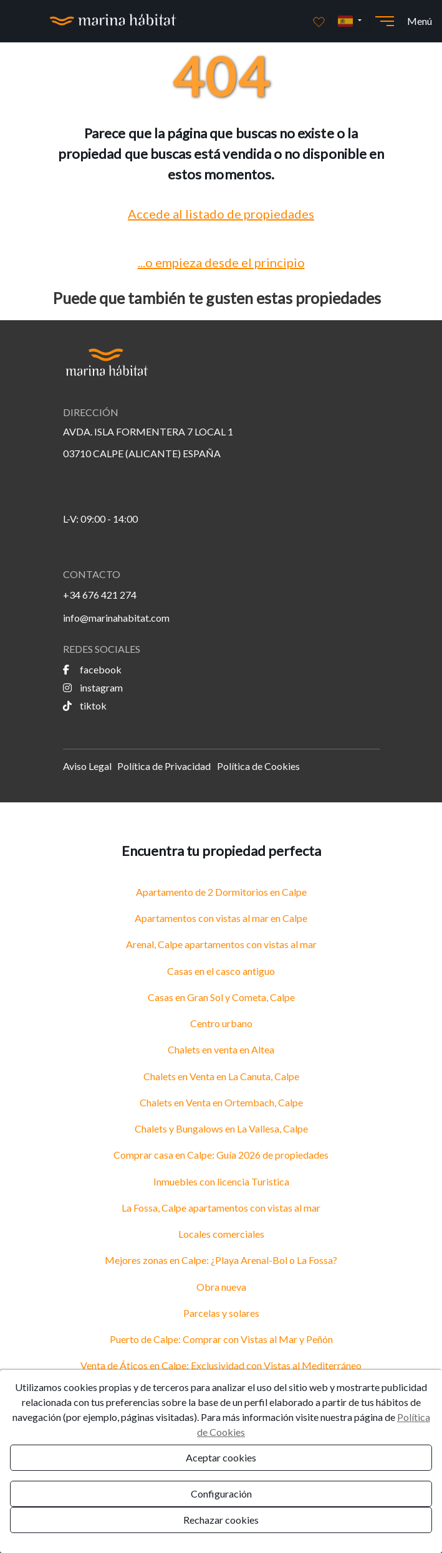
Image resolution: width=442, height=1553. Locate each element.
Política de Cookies (258, 766)
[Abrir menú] (384, 21)
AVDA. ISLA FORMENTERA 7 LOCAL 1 (148, 431)
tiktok (85, 705)
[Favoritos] (319, 21)
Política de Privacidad (164, 766)
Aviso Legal (87, 766)
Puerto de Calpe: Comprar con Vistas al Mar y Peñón (221, 1339)
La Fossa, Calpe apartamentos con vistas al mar (221, 1207)
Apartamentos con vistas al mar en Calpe (221, 918)
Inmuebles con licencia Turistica (221, 1181)
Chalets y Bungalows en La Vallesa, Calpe (221, 1128)
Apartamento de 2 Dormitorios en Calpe (221, 892)
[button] (350, 21)
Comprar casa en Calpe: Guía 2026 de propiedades (221, 1155)
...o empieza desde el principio (221, 262)
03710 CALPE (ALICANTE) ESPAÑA (142, 453)
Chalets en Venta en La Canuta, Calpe (221, 1076)
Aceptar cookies (221, 1457)
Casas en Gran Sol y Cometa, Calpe (221, 997)
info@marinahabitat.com (116, 618)
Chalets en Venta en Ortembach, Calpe (221, 1102)
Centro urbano (221, 1023)
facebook (92, 669)
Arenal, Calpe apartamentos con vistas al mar (221, 944)
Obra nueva (221, 1287)
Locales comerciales (221, 1234)
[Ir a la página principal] (113, 21)
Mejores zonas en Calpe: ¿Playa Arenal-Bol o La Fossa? (221, 1260)
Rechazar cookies (221, 1520)
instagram (93, 687)
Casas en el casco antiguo (221, 971)
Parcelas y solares (221, 1313)
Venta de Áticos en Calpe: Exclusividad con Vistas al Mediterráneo (221, 1365)
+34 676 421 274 (100, 595)
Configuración (221, 1493)
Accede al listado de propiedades (221, 213)
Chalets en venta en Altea (221, 1049)
